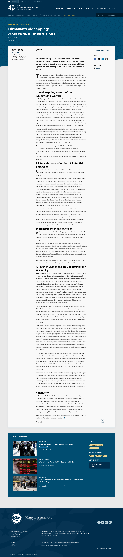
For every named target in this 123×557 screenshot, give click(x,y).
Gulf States (57, 15)
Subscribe (13, 546)
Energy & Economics (32, 15)
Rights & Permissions (31, 554)
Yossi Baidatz (14, 38)
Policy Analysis (13, 25)
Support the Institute (55, 545)
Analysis (60, 8)
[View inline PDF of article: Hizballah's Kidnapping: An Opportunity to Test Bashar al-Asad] (102, 50)
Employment (11, 554)
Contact (13, 542)
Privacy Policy (20, 554)
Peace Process (94, 448)
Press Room (14, 544)
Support (90, 8)
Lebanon (50, 15)
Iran (44, 15)
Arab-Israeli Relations (96, 445)
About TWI (44, 545)
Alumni (65, 545)
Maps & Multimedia (106, 8)
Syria (104, 456)
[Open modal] (106, 15)
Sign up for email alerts (98, 465)
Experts (71, 8)
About (80, 8)
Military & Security (20, 15)
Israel (91, 456)
